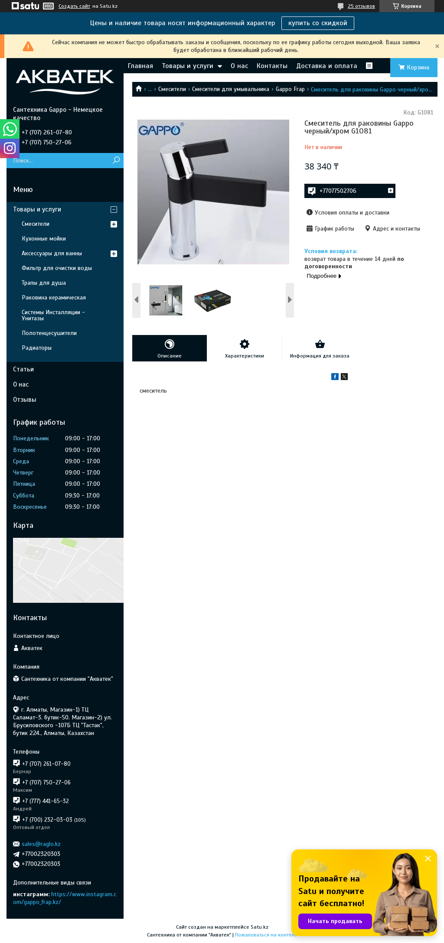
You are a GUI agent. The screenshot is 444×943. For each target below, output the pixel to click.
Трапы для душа (44, 282)
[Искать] (116, 160)
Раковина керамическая (54, 297)
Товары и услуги (187, 66)
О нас (239, 66)
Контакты (272, 66)
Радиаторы (37, 347)
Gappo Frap (290, 89)
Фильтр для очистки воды (57, 268)
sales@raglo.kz (41, 844)
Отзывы (24, 399)
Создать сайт (74, 6)
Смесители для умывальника (230, 89)
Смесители (172, 89)
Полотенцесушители (49, 333)
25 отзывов (361, 6)
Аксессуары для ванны (52, 253)
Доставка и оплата (326, 66)
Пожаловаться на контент (266, 935)
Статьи (23, 369)
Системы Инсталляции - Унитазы (53, 315)
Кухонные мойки (44, 238)
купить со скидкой (317, 23)
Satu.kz (259, 927)
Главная (140, 66)
